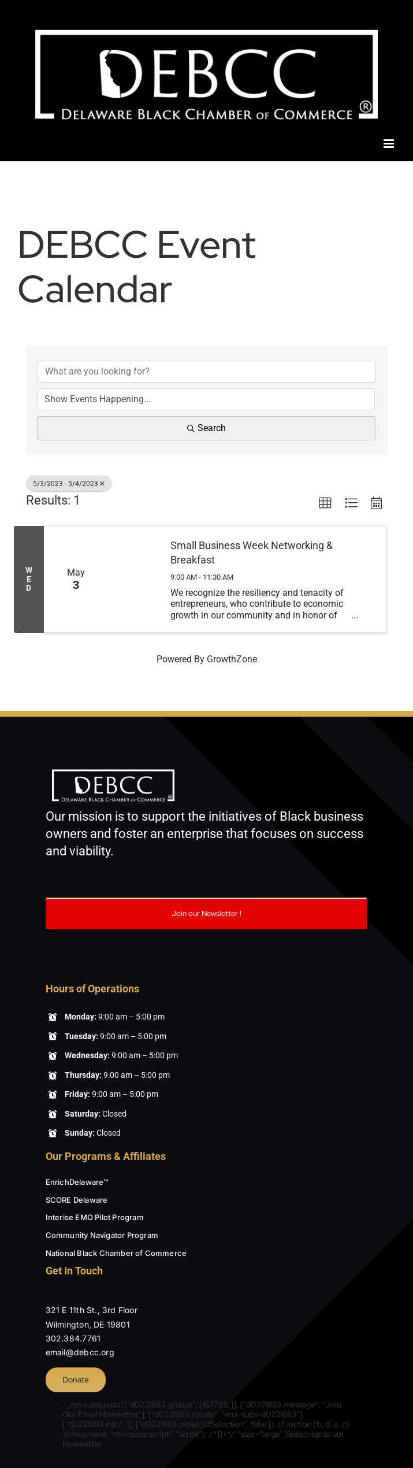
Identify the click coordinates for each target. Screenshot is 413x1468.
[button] (325, 503)
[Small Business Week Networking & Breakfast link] (133, 579)
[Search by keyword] (206, 372)
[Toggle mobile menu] (390, 144)
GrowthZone (232, 659)
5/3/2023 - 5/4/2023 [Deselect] (69, 484)
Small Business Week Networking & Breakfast (251, 552)
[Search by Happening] (206, 399)
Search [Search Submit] (206, 427)
